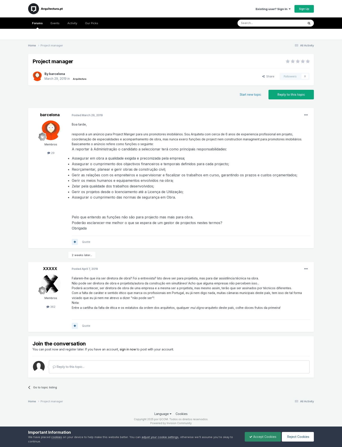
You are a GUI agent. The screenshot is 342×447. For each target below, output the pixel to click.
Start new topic (250, 94)
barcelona (57, 74)
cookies (56, 437)
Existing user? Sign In (273, 9)
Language (162, 414)
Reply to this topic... (68, 367)
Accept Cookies (262, 437)
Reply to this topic (291, 94)
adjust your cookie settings (160, 437)
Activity (72, 23)
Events (55, 23)
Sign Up (304, 8)
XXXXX (50, 268)
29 (51, 153)
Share (268, 76)
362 (50, 306)
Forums (37, 25)
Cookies (182, 414)
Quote (86, 241)
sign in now (128, 349)
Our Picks (91, 23)
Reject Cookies (297, 437)
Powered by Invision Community (171, 423)
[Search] (260, 23)
